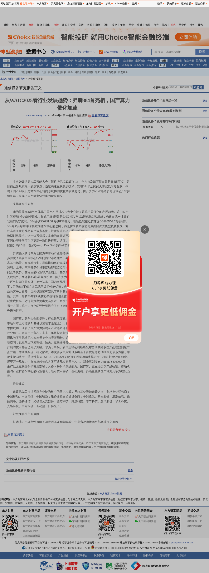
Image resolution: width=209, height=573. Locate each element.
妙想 (108, 3)
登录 (159, 3)
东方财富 (42, 3)
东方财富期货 (93, 3)
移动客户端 (26, 3)
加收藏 (15, 3)
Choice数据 (121, 3)
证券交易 (186, 3)
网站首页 (6, 3)
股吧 (134, 3)
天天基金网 (57, 3)
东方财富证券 (74, 3)
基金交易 (200, 3)
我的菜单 (172, 3)
